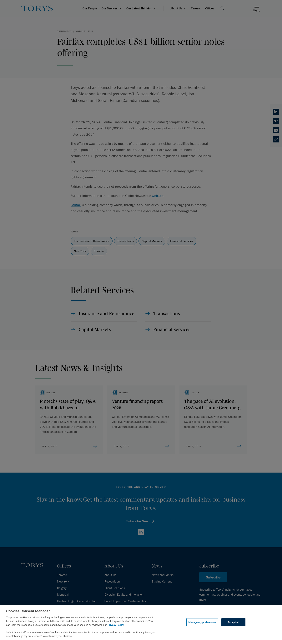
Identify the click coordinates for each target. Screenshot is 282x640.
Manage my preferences (202, 622)
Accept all (233, 622)
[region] (141, 622)
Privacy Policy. (116, 624)
